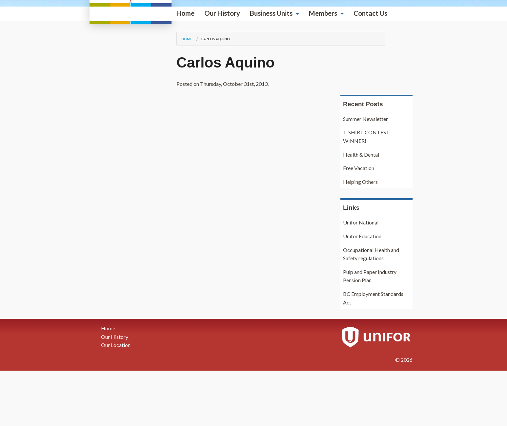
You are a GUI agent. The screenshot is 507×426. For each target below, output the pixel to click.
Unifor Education (362, 291)
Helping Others (360, 237)
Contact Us (288, 131)
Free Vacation (358, 224)
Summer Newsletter (365, 174)
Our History (140, 131)
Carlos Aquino (133, 157)
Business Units (189, 131)
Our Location (116, 400)
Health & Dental (361, 210)
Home (103, 131)
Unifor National (360, 278)
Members (241, 131)
